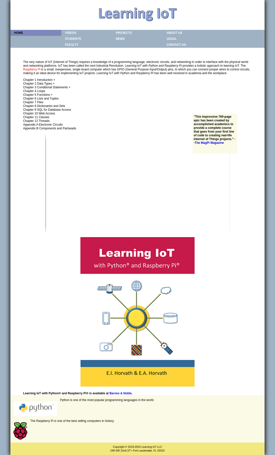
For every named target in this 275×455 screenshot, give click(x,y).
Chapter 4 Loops (34, 91)
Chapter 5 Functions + (37, 95)
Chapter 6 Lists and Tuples (41, 98)
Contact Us (176, 45)
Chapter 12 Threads (36, 121)
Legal (172, 39)
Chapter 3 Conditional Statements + (46, 87)
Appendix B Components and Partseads (49, 128)
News (120, 39)
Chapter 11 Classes (36, 117)
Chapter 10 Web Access (39, 113)
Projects (124, 33)
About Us (174, 33)
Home (18, 33)
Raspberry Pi (31, 69)
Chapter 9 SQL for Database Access (47, 109)
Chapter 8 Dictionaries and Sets (44, 106)
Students (73, 39)
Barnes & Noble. (121, 393)
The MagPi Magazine (209, 143)
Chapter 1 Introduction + (39, 80)
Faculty (71, 45)
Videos (70, 33)
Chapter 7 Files (33, 102)
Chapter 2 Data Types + (39, 83)
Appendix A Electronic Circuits (43, 124)
